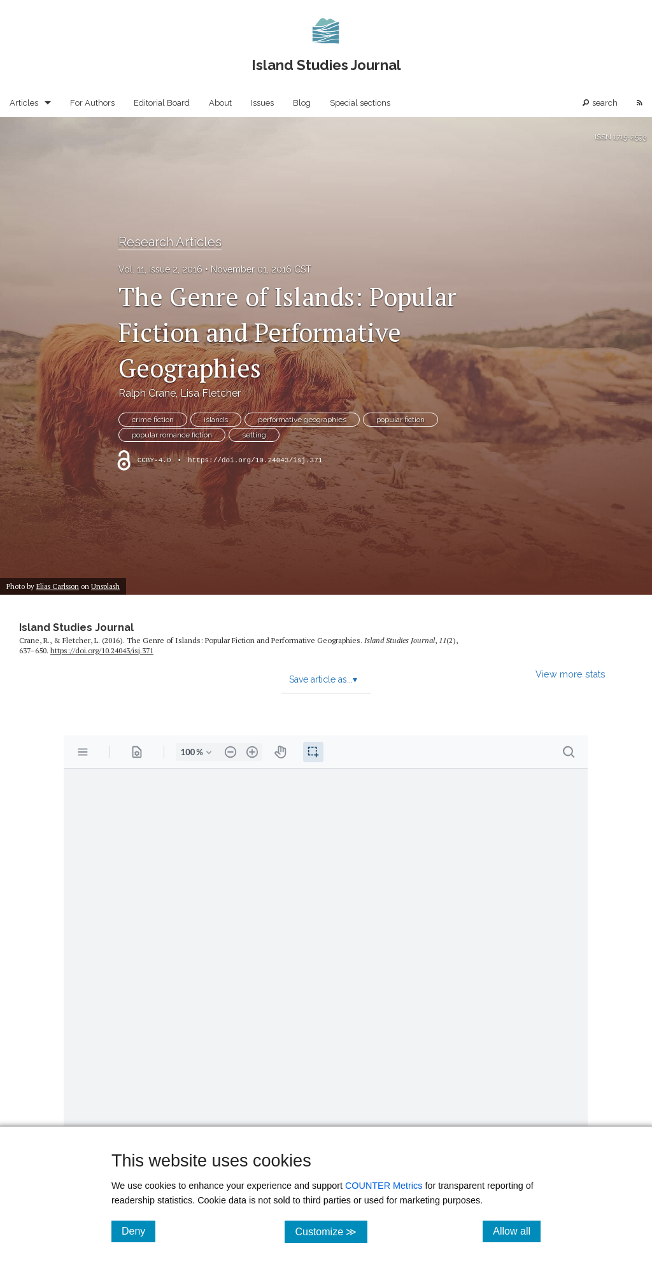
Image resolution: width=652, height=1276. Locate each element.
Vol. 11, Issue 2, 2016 (160, 269)
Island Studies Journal (76, 627)
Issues (262, 103)
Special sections (360, 103)
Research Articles (170, 242)
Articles (24, 103)
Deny (138, 1231)
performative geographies (302, 419)
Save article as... (323, 679)
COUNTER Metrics (384, 1185)
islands (216, 419)
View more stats (570, 674)
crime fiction (153, 419)
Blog (302, 103)
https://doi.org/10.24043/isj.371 (255, 460)
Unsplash (105, 586)
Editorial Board (162, 103)
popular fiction (400, 419)
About (220, 103)
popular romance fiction (172, 434)
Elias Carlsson (57, 586)
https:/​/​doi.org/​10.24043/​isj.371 (101, 650)
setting (254, 434)
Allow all (517, 1231)
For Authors (92, 103)
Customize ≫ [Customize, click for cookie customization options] (331, 1231)
